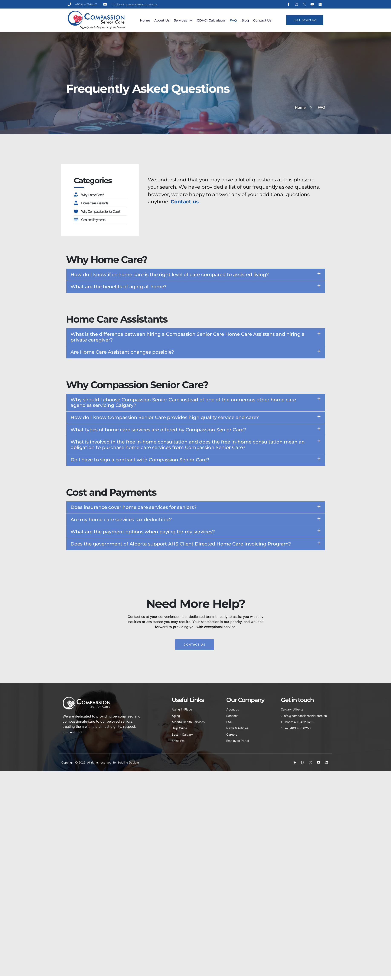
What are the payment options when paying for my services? (143, 532)
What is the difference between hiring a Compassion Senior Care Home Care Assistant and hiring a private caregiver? (187, 337)
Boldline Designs (128, 762)
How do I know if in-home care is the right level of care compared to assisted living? (170, 274)
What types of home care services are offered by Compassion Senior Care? (158, 430)
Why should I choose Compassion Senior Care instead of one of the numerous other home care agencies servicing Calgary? (183, 402)
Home (145, 20)
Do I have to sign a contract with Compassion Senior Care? (140, 460)
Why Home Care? (92, 195)
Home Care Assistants (94, 203)
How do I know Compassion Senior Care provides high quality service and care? (165, 417)
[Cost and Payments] (76, 219)
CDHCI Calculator (211, 20)
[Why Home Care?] (76, 194)
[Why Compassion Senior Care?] (76, 211)
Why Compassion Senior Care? (100, 211)
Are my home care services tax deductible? (121, 519)
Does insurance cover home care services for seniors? (134, 507)
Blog (245, 20)
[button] (195, 275)
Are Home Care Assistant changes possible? (122, 352)
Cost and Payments (93, 220)
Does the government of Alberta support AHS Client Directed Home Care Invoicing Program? (181, 544)
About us (162, 20)
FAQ (233, 20)
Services (183, 20)
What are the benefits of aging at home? (119, 287)
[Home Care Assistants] (76, 203)
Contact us (262, 20)
